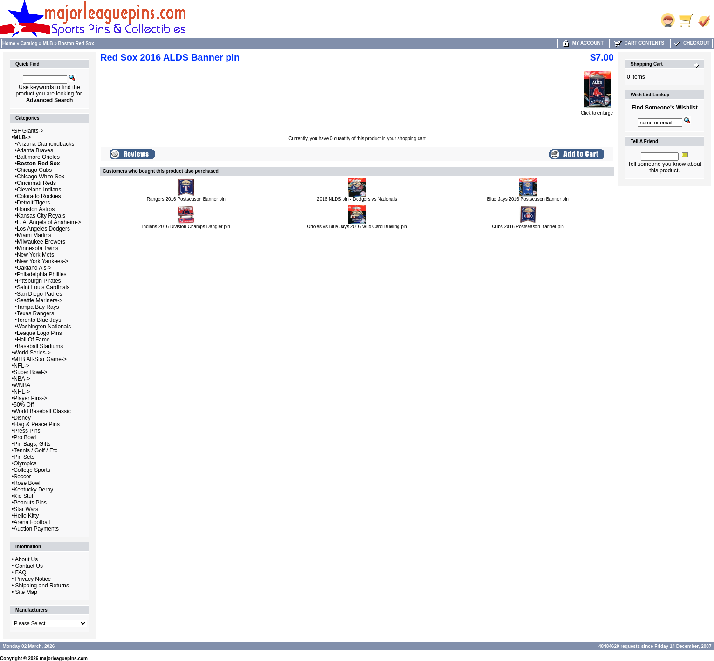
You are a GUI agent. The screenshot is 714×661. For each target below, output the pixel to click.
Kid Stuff (24, 496)
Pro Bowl (25, 437)
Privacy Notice (33, 579)
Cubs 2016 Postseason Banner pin (528, 226)
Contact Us (29, 566)
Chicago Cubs (34, 170)
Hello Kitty (26, 515)
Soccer (22, 476)
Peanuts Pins (30, 502)
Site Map (26, 592)
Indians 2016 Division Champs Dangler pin (186, 226)
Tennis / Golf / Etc (35, 450)
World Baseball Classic (42, 411)
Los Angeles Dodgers (43, 228)
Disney (22, 418)
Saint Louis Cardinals (43, 287)
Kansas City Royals (41, 215)
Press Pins (27, 431)
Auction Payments (36, 528)
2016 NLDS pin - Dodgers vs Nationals (357, 199)
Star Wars (26, 509)
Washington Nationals (44, 326)
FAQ (21, 572)
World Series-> (32, 352)
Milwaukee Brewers (41, 242)
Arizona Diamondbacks (45, 144)
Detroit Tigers (33, 202)
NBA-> (22, 378)
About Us (26, 559)
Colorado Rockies (39, 196)
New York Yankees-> (43, 261)
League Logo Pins (39, 333)
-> (22, 137)
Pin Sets (24, 457)
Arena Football (32, 522)
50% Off (24, 405)
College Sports (32, 470)
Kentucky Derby (33, 489)
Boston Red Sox (76, 43)
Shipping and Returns (42, 585)
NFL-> (21, 365)
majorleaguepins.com (64, 658)
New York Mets (35, 255)
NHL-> (22, 391)
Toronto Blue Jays (39, 320)
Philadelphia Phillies (42, 274)
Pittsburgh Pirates (39, 281)
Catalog (29, 43)
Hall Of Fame (33, 339)
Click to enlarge (597, 111)
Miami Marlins (34, 235)
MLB (48, 43)
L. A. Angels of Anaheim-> (49, 222)
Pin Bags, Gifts (32, 444)
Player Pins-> (30, 398)
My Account (583, 43)
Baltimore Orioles (38, 157)
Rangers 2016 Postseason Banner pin (186, 199)
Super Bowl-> (30, 372)
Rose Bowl (27, 483)
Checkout (691, 43)
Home (8, 43)
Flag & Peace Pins (37, 424)
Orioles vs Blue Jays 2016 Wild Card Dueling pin (357, 226)
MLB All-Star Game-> (40, 359)
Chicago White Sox (40, 176)
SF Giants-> (28, 131)
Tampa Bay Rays (38, 307)
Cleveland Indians (39, 189)
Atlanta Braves (35, 150)
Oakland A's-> (34, 268)
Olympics (25, 463)
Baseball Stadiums (40, 346)
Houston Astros (36, 209)
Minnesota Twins (37, 248)
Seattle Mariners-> (39, 300)
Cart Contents (639, 43)
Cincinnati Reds (36, 183)
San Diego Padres (39, 294)
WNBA (22, 385)
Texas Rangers (35, 313)
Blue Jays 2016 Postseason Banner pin (528, 199)
